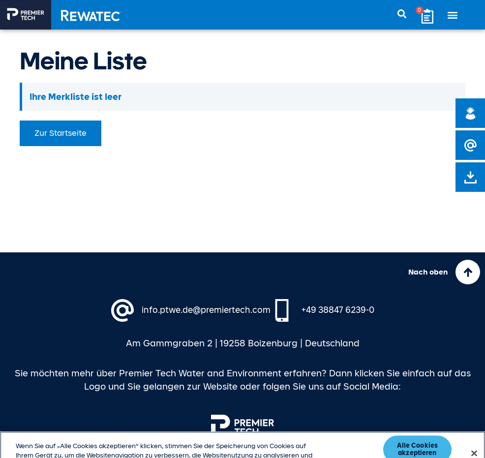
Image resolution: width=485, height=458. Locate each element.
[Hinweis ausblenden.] (458, 89)
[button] (453, 15)
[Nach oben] (467, 272)
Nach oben (428, 272)
